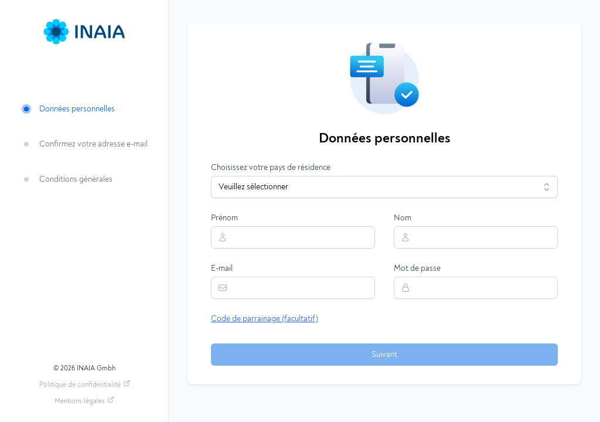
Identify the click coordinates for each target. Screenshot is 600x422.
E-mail (222, 268)
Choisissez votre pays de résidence (270, 168)
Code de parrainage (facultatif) (264, 319)
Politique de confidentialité (84, 384)
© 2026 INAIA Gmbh (84, 368)
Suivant (384, 354)
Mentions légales (84, 400)
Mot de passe (417, 268)
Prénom (224, 218)
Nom (402, 218)
